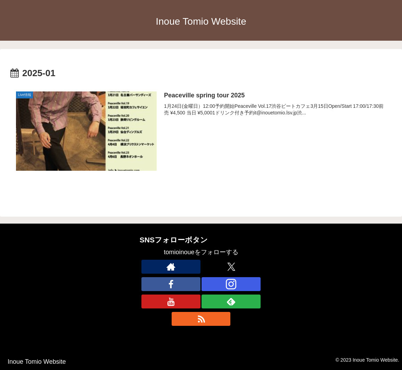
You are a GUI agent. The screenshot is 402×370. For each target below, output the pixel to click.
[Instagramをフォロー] (231, 284)
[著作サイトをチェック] (170, 267)
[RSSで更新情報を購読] (201, 319)
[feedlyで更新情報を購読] (231, 301)
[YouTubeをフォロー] (170, 301)
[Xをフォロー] (231, 267)
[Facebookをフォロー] (170, 284)
